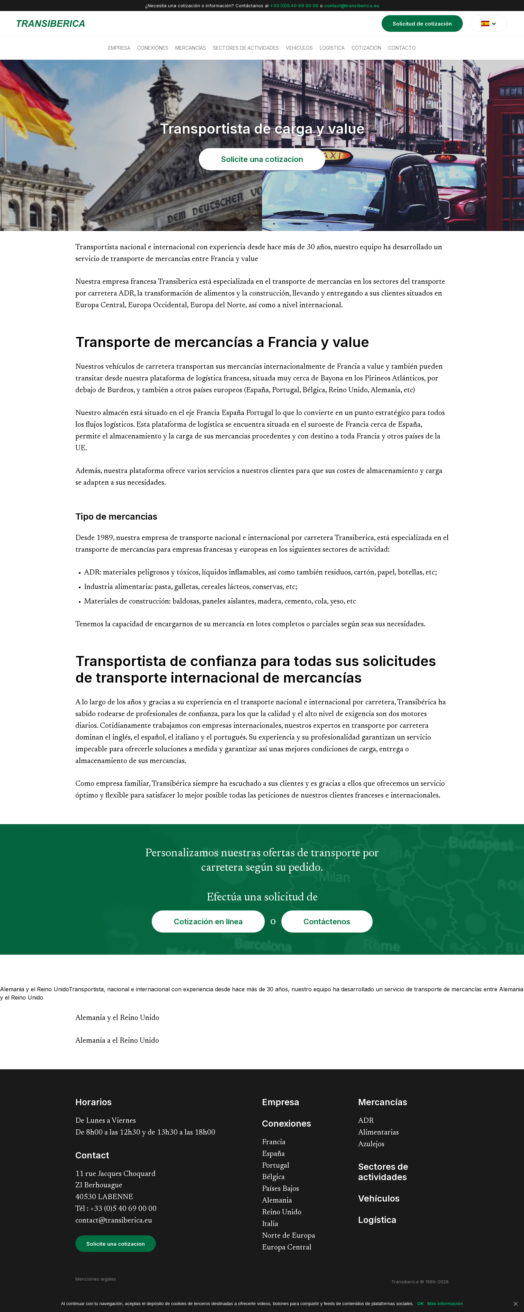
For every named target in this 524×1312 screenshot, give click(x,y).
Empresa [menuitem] (119, 48)
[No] (515, 1303)
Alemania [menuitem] (277, 1201)
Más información (445, 1303)
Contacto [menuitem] (402, 48)
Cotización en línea (208, 921)
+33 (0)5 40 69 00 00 (294, 5)
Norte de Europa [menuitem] (288, 1236)
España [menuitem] (273, 1154)
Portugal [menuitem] (275, 1166)
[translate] (488, 23)
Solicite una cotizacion (262, 159)
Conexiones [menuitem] (152, 48)
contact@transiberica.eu (351, 5)
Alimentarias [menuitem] (378, 1133)
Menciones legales (95, 1279)
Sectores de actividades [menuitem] (246, 48)
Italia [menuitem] (270, 1224)
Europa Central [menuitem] (286, 1248)
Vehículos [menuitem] (299, 48)
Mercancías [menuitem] (190, 48)
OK (420, 1303)
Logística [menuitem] (332, 48)
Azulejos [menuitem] (371, 1144)
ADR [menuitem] (366, 1121)
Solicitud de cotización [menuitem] (422, 23)
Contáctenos (326, 921)
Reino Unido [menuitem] (281, 1212)
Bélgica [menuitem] (273, 1177)
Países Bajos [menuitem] (280, 1189)
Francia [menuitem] (274, 1142)
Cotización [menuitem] (366, 48)
